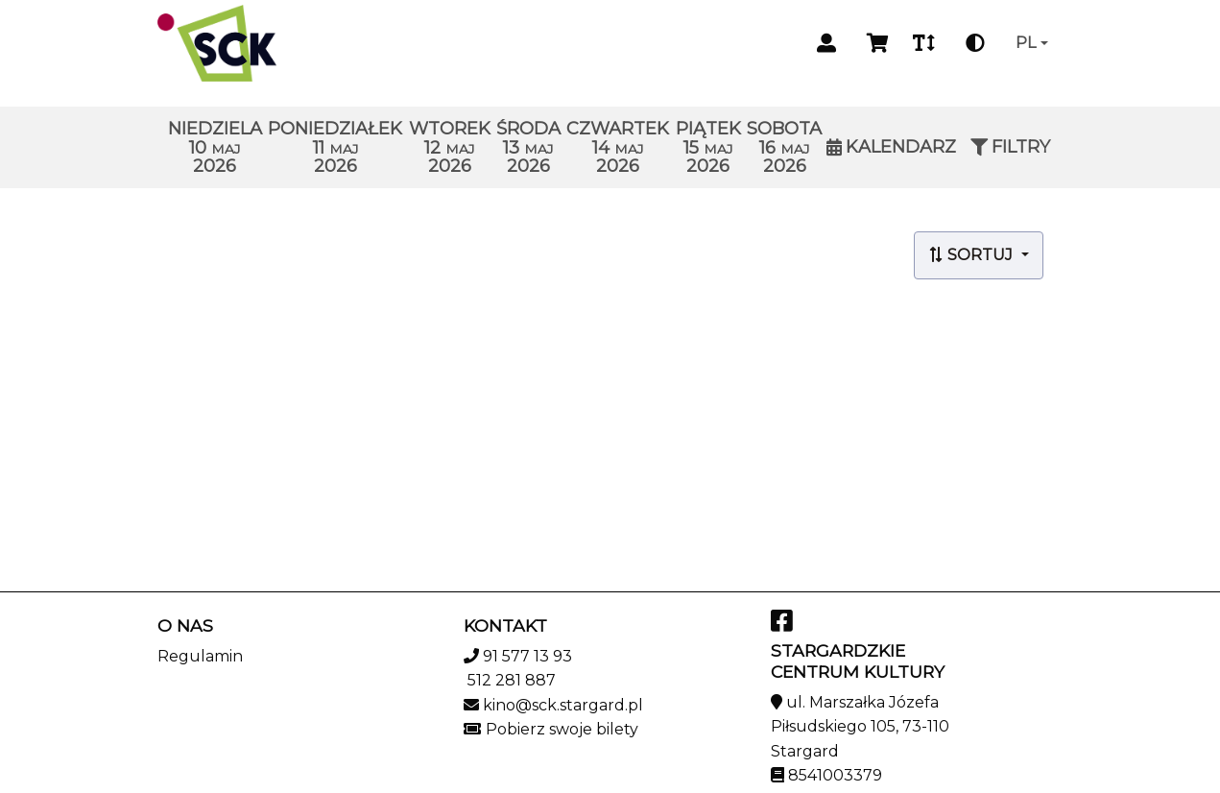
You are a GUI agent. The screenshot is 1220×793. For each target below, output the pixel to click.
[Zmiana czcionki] (923, 43)
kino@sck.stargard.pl (563, 705)
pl (1026, 43)
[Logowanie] (826, 43)
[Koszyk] (874, 43)
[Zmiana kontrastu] (975, 43)
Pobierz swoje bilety (562, 729)
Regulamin (200, 656)
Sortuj (972, 255)
